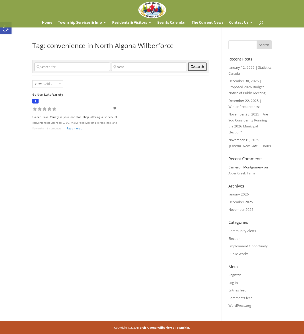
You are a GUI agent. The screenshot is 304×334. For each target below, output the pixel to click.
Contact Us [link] (238, 23)
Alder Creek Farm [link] (241, 173)
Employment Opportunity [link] (248, 246)
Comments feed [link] (240, 298)
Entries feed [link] (237, 290)
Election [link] (234, 238)
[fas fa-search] (197, 67)
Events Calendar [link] (171, 23)
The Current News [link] (207, 23)
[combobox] (47, 84)
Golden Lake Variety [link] (47, 94)
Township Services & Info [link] (80, 23)
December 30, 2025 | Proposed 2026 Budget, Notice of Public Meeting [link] (246, 87)
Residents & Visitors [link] (129, 23)
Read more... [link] (74, 128)
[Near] (149, 67)
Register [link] (234, 275)
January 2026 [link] (238, 194)
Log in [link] (233, 282)
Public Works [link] (238, 254)
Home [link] (46, 23)
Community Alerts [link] (242, 231)
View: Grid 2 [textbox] (44, 84)
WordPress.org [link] (239, 305)
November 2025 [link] (240, 209)
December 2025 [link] (240, 202)
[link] (6, 28)
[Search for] (72, 67)
